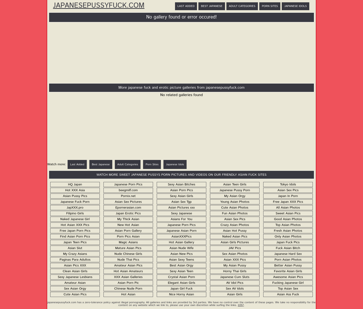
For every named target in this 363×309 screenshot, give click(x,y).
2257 (241, 305)
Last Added (186, 6)
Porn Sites (270, 6)
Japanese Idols (295, 6)
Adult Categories (242, 6)
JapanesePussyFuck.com (98, 5)
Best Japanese (211, 6)
